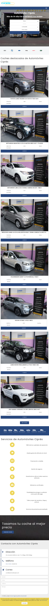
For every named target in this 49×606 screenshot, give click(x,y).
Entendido (24, 603)
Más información (43, 600)
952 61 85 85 (8, 564)
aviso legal (13, 596)
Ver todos (24, 422)
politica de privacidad (22, 596)
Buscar (24, 32)
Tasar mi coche (8, 532)
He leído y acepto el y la (13, 596)
